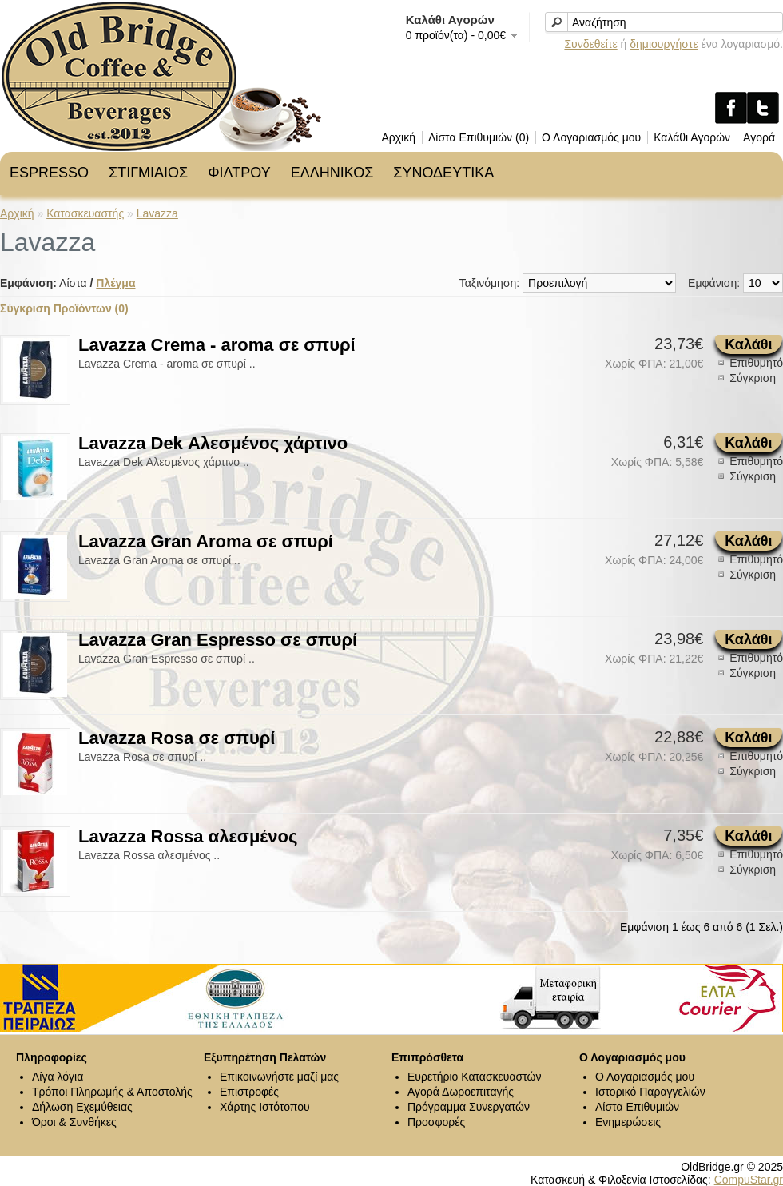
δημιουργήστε (664, 44)
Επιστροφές (249, 1091)
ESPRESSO (49, 173)
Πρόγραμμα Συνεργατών (468, 1106)
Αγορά (759, 137)
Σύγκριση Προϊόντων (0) (64, 308)
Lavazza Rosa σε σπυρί (176, 738)
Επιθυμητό (756, 362)
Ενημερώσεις (628, 1122)
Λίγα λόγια (57, 1076)
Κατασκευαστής (85, 213)
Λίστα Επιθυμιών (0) (478, 137)
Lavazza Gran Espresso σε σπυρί (217, 640)
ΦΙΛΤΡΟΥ (239, 173)
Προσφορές (436, 1122)
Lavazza (157, 213)
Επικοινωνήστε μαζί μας (279, 1076)
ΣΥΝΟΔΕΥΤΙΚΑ (443, 173)
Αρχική (398, 137)
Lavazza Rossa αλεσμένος (187, 836)
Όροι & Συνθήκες (74, 1122)
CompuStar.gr (748, 1179)
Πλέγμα (115, 283)
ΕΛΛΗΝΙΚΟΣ (332, 173)
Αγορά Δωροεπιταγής (460, 1091)
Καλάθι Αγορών (692, 137)
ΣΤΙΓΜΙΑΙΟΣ (148, 173)
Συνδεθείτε (590, 44)
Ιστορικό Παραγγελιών (650, 1091)
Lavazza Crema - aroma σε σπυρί (217, 345)
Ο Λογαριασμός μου (591, 137)
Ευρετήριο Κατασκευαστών (474, 1076)
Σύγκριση (752, 378)
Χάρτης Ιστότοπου (265, 1106)
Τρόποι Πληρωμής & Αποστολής (112, 1091)
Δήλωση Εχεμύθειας (82, 1106)
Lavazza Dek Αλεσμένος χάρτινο (213, 443)
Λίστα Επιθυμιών (637, 1106)
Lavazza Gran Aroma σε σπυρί (205, 541)
